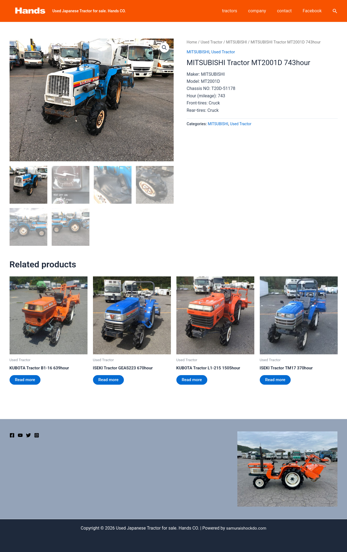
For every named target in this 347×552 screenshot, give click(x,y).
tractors (237, 10)
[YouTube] (20, 435)
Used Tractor (212, 42)
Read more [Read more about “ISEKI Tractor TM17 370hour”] (275, 379)
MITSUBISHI (238, 42)
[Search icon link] (335, 11)
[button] (164, 48)
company (262, 10)
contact (287, 10)
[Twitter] (28, 435)
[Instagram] (36, 435)
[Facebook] (12, 435)
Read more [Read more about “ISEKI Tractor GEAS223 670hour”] (108, 379)
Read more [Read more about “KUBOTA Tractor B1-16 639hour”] (25, 379)
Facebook (313, 10)
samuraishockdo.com (246, 528)
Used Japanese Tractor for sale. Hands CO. (89, 11)
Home (192, 42)
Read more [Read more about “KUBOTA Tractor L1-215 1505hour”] (192, 379)
